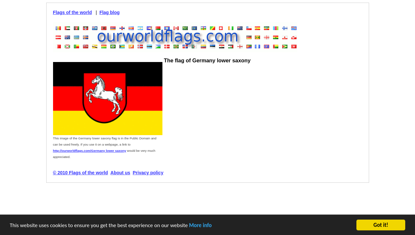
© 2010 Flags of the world (80, 172)
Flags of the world (72, 12)
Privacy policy (148, 172)
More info (200, 225)
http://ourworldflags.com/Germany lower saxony (89, 150)
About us (120, 172)
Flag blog (109, 12)
